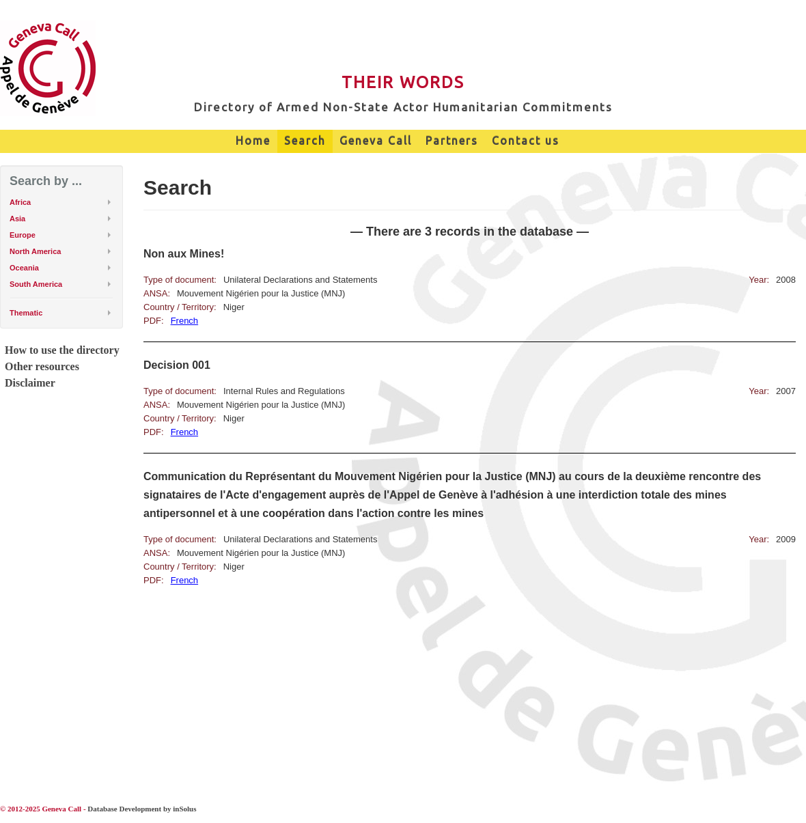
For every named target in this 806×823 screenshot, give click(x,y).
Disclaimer (30, 383)
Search (305, 141)
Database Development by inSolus (141, 809)
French (184, 321)
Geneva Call (375, 141)
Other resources (42, 366)
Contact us (525, 141)
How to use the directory (62, 350)
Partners (452, 141)
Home (253, 141)
